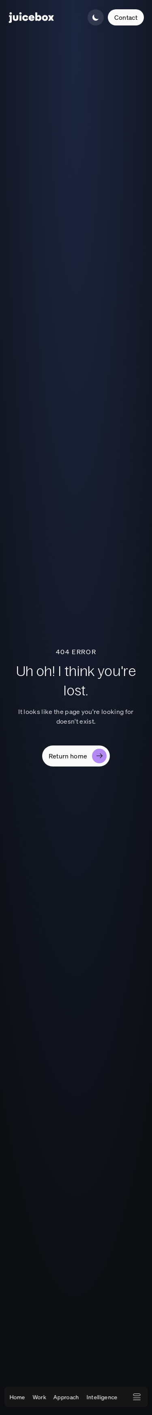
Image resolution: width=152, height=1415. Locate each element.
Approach (66, 1397)
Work (39, 1397)
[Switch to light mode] (96, 17)
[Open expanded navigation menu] (136, 1397)
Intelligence (102, 1397)
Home (17, 1397)
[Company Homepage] (31, 17)
